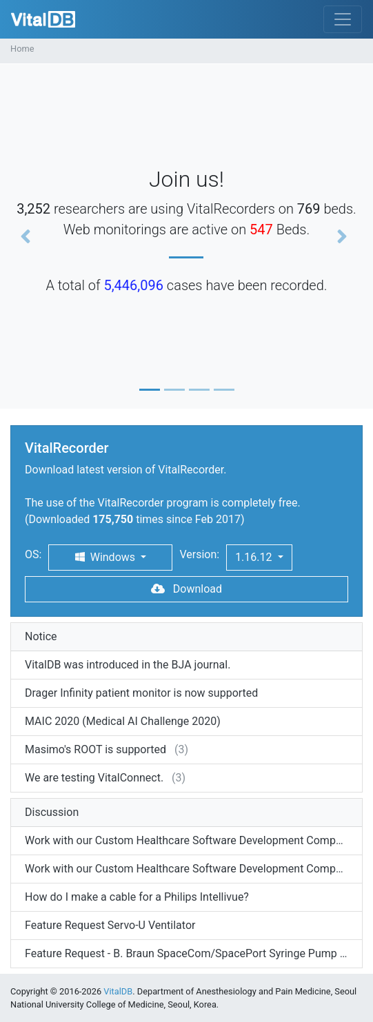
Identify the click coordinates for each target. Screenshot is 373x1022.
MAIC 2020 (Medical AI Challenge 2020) (123, 721)
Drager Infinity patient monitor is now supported (141, 692)
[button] (28, 236)
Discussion (52, 812)
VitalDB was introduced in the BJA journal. (127, 664)
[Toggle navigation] (342, 19)
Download (186, 588)
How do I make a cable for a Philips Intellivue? (137, 896)
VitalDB (43, 19)
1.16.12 (254, 557)
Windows (106, 557)
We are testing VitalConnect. (94, 777)
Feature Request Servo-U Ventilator (110, 925)
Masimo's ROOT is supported (95, 749)
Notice (41, 636)
